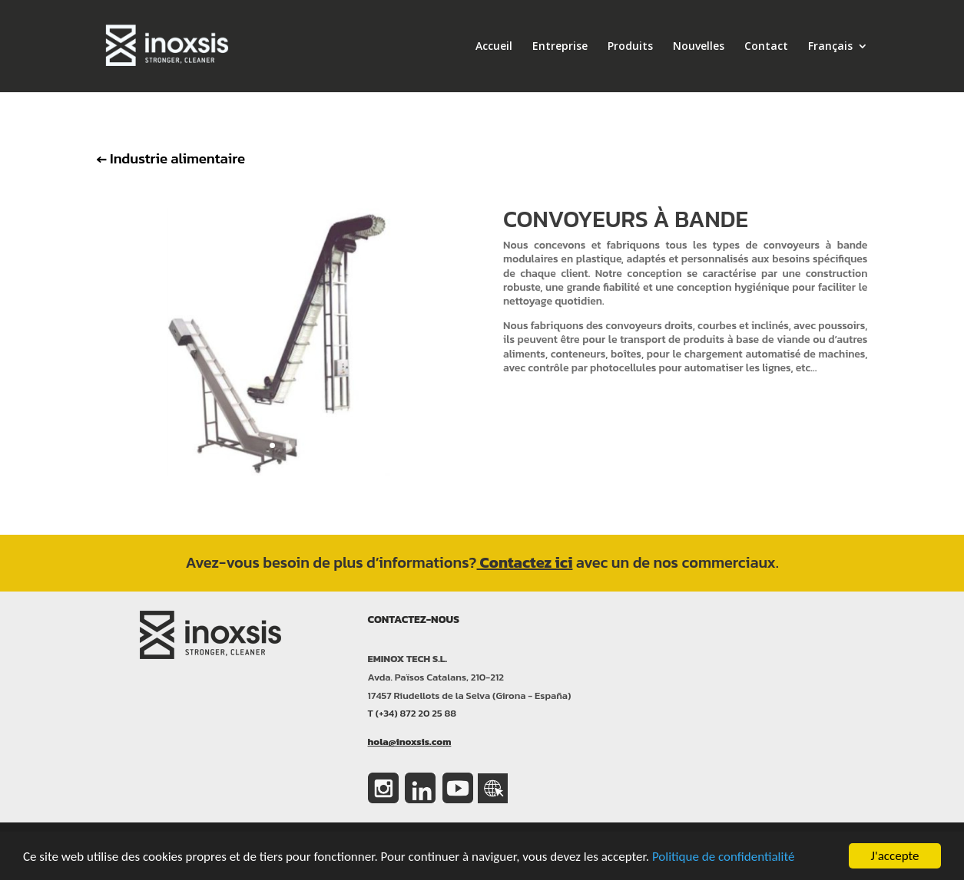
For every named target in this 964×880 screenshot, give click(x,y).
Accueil (493, 47)
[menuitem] (838, 66)
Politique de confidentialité (723, 857)
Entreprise (560, 47)
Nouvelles (698, 47)
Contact (766, 47)
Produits (630, 47)
